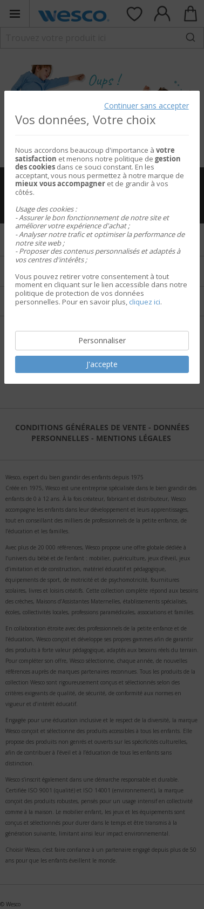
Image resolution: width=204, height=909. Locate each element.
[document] (101, 237)
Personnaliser (102, 340)
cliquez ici (144, 302)
